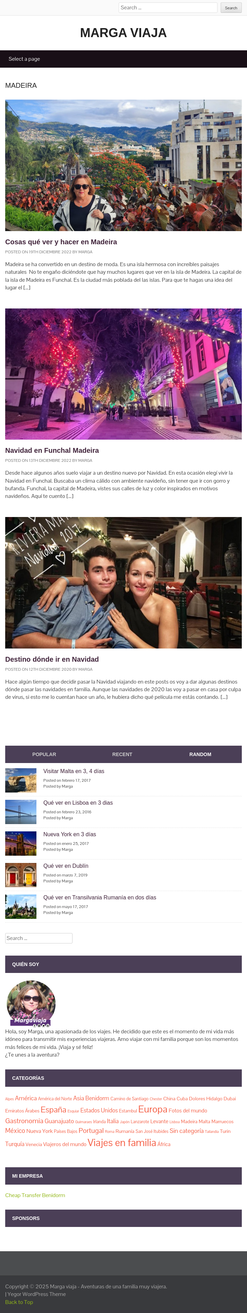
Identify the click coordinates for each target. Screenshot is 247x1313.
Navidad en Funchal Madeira (52, 450)
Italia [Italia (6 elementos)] (113, 1121)
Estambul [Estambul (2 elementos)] (128, 1111)
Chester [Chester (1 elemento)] (156, 1098)
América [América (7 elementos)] (26, 1098)
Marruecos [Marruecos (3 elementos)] (223, 1121)
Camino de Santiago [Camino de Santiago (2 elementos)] (129, 1099)
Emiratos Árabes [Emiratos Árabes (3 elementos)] (22, 1111)
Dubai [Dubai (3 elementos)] (230, 1098)
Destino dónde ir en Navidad (52, 659)
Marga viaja (123, 33)
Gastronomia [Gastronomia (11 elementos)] (24, 1120)
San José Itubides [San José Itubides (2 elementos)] (152, 1131)
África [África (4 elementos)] (164, 1144)
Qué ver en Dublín (65, 866)
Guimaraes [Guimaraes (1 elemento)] (83, 1121)
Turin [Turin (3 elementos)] (225, 1131)
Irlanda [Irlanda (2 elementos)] (99, 1122)
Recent (122, 754)
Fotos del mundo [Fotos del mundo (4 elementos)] (188, 1110)
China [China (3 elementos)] (169, 1098)
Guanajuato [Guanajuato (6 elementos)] (59, 1121)
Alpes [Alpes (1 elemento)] (9, 1098)
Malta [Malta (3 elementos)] (204, 1121)
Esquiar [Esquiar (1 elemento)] (73, 1111)
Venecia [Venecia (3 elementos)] (34, 1144)
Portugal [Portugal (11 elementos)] (91, 1130)
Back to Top (19, 1302)
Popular (44, 754)
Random (200, 754)
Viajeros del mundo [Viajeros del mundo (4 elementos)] (65, 1144)
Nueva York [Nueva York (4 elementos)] (39, 1131)
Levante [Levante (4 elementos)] (160, 1121)
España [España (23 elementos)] (53, 1109)
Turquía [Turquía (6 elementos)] (14, 1144)
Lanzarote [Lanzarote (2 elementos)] (140, 1122)
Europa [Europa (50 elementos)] (153, 1109)
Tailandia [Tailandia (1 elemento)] (212, 1131)
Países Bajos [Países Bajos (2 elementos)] (65, 1131)
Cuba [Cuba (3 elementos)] (182, 1098)
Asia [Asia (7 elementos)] (78, 1098)
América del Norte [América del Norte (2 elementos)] (55, 1099)
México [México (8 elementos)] (15, 1131)
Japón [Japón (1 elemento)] (125, 1121)
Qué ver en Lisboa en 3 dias (78, 803)
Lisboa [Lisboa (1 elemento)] (175, 1121)
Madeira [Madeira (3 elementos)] (189, 1121)
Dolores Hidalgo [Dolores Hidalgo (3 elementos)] (205, 1098)
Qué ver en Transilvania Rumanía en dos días (99, 897)
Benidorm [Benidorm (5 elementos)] (97, 1098)
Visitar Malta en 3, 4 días (73, 771)
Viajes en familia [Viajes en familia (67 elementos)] (122, 1142)
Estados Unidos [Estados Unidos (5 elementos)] (99, 1110)
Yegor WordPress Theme (37, 1294)
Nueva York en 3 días (69, 834)
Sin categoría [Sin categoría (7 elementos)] (187, 1131)
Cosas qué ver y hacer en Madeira (61, 242)
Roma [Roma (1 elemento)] (109, 1131)
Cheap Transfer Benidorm (35, 1195)
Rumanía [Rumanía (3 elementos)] (125, 1131)
